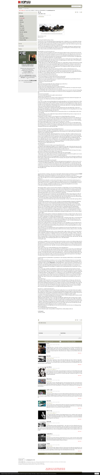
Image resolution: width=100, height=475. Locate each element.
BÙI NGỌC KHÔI (49, 392)
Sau (80, 12)
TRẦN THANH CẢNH (50, 358)
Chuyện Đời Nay (50, 433)
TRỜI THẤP (49, 421)
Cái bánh (48, 443)
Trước (77, 12)
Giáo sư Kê (49, 356)
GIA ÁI (48, 343)
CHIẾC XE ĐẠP (49, 389)
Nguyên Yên (48, 436)
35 (58, 341)
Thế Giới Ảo (49, 400)
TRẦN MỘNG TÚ (49, 403)
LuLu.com (34, 75)
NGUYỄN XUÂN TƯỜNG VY (51, 369)
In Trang (38, 320)
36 (60, 341)
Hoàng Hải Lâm (49, 381)
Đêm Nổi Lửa (49, 367)
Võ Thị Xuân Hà (41, 16)
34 (56, 341)
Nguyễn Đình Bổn (49, 446)
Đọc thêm (79, 364)
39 (65, 341)
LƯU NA (48, 424)
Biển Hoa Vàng (49, 410)
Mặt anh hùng (49, 378)
